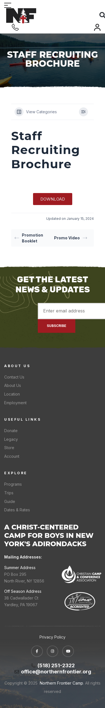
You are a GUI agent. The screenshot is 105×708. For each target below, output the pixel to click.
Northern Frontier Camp (61, 683)
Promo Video (70, 237)
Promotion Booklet (29, 238)
